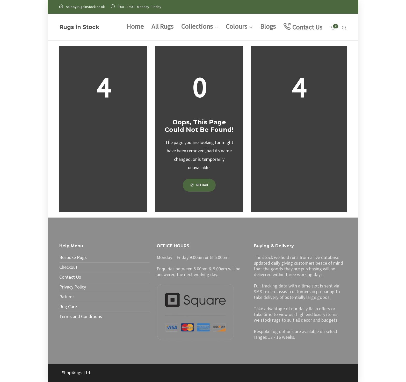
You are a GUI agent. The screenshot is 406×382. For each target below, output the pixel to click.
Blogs (268, 26)
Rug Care (68, 307)
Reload (199, 185)
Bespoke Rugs (73, 258)
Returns (67, 297)
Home (135, 26)
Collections (197, 26)
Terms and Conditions (80, 317)
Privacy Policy (72, 287)
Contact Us (307, 27)
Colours (236, 26)
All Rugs (162, 26)
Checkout (68, 267)
